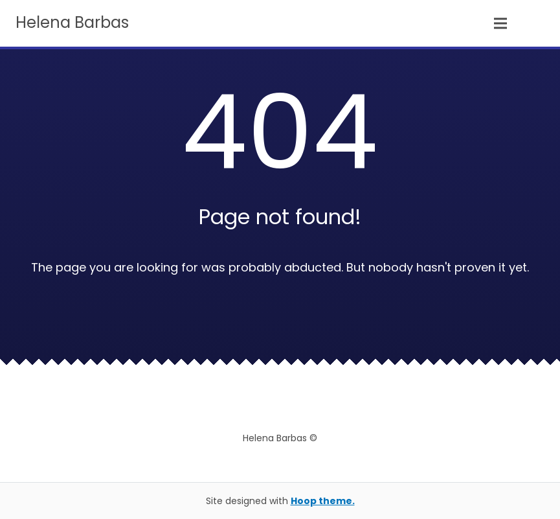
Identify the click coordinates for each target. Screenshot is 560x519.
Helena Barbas (72, 22)
